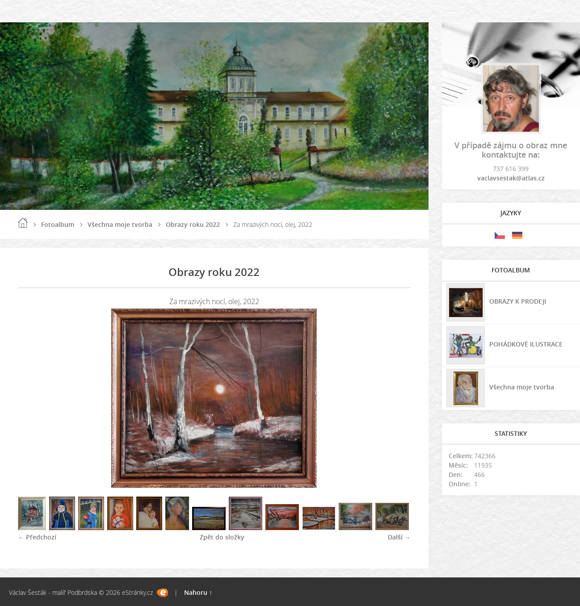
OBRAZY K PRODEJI (517, 301)
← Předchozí (37, 537)
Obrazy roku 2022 (193, 224)
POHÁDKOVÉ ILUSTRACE (526, 344)
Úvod (23, 222)
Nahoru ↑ (198, 592)
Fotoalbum (57, 224)
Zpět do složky (222, 537)
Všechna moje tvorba (120, 224)
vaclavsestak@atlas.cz (511, 178)
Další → (399, 537)
